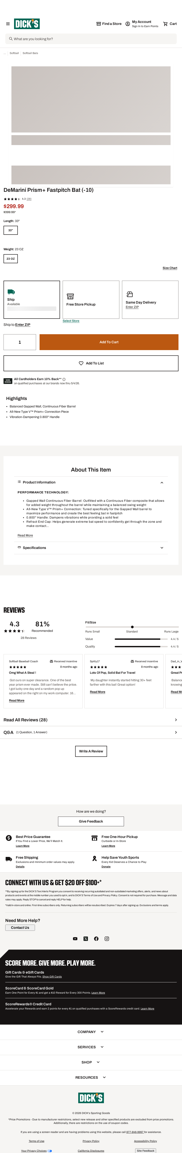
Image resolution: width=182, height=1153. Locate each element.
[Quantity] (20, 342)
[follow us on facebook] (96, 939)
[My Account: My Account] (142, 24)
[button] (71, 321)
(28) (29, 198)
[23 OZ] (11, 258)
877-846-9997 (135, 1132)
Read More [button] (25, 535)
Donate (106, 866)
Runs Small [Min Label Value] (92, 631)
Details (20, 866)
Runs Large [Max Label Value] (171, 631)
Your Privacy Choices (34, 1150)
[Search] (95, 39)
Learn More (22, 845)
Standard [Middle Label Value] (132, 631)
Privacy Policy (91, 1141)
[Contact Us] (20, 928)
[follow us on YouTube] (75, 939)
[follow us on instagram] (106, 939)
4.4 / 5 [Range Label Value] (174, 639)
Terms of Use (36, 1141)
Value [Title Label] (89, 639)
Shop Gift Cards (52, 976)
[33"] (11, 230)
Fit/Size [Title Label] (90, 622)
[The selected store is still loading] (108, 24)
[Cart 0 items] (170, 24)
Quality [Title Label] (90, 646)
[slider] (132, 627)
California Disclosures (91, 1150)
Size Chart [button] (170, 268)
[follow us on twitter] (85, 939)
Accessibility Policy (145, 1141)
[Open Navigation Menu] (8, 24)
